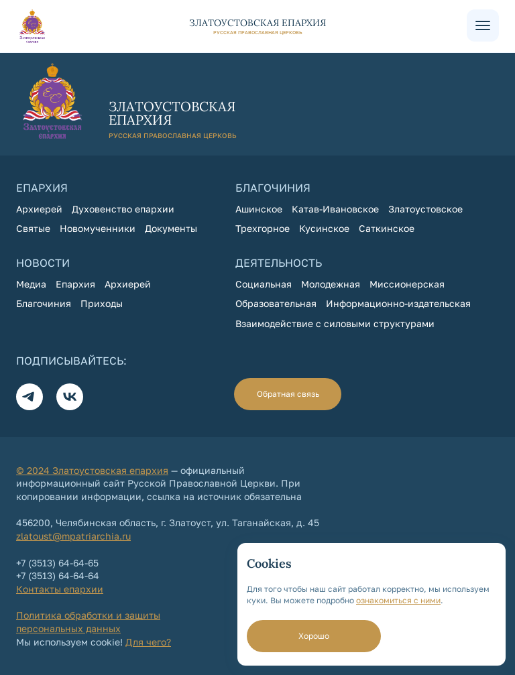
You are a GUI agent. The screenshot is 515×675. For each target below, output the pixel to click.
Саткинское (386, 228)
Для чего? (148, 642)
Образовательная (276, 303)
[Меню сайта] (483, 25)
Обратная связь (288, 394)
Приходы (101, 303)
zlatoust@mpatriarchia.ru (73, 536)
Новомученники (97, 228)
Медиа (31, 284)
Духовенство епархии (123, 208)
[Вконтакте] (69, 396)
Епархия (75, 284)
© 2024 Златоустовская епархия (92, 470)
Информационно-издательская (398, 303)
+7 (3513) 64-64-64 (57, 575)
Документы (171, 228)
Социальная (263, 284)
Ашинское (258, 208)
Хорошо (313, 636)
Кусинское (324, 228)
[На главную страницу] (241, 26)
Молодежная (330, 284)
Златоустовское (425, 208)
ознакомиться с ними (398, 600)
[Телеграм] (29, 396)
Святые (33, 228)
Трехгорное (262, 228)
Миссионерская (407, 284)
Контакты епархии (59, 589)
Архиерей (39, 208)
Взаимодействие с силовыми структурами (335, 323)
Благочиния (43, 303)
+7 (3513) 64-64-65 (57, 562)
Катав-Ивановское (335, 208)
